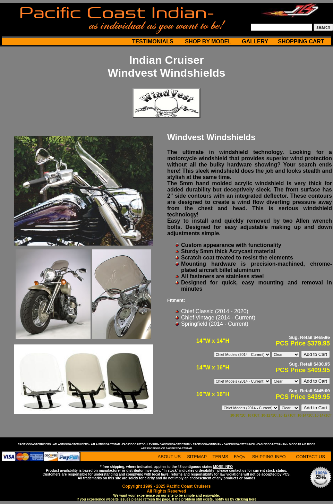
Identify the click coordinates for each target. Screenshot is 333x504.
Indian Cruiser (166, 60)
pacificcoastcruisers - (35, 444)
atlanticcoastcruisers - (72, 444)
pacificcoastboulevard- (141, 444)
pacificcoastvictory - (176, 444)
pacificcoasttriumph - (240, 444)
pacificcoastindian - (208, 444)
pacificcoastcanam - (273, 444)
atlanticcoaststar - (106, 444)
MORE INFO (223, 467)
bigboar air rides (302, 444)
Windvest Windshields (166, 73)
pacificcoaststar (178, 448)
